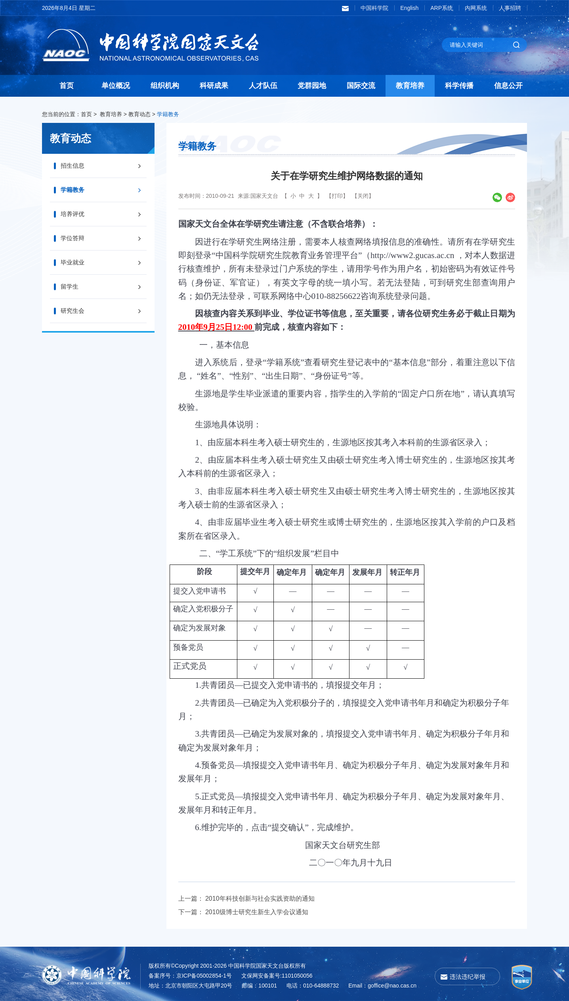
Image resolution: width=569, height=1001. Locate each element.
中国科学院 (374, 8)
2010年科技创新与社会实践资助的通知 (260, 898)
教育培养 (410, 86)
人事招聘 (510, 8)
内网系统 (476, 8)
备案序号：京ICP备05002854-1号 (190, 975)
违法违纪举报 (467, 976)
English (409, 8)
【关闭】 (363, 196)
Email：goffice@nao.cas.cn (382, 985)
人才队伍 (263, 86)
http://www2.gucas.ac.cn (412, 255)
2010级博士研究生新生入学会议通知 (256, 912)
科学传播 (459, 86)
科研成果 (214, 86)
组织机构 (165, 86)
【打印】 (337, 196)
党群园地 (312, 86)
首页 (66, 86)
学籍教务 (168, 114)
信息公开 (508, 86)
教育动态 (139, 114)
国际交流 (361, 86)
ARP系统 (441, 8)
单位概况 (115, 86)
